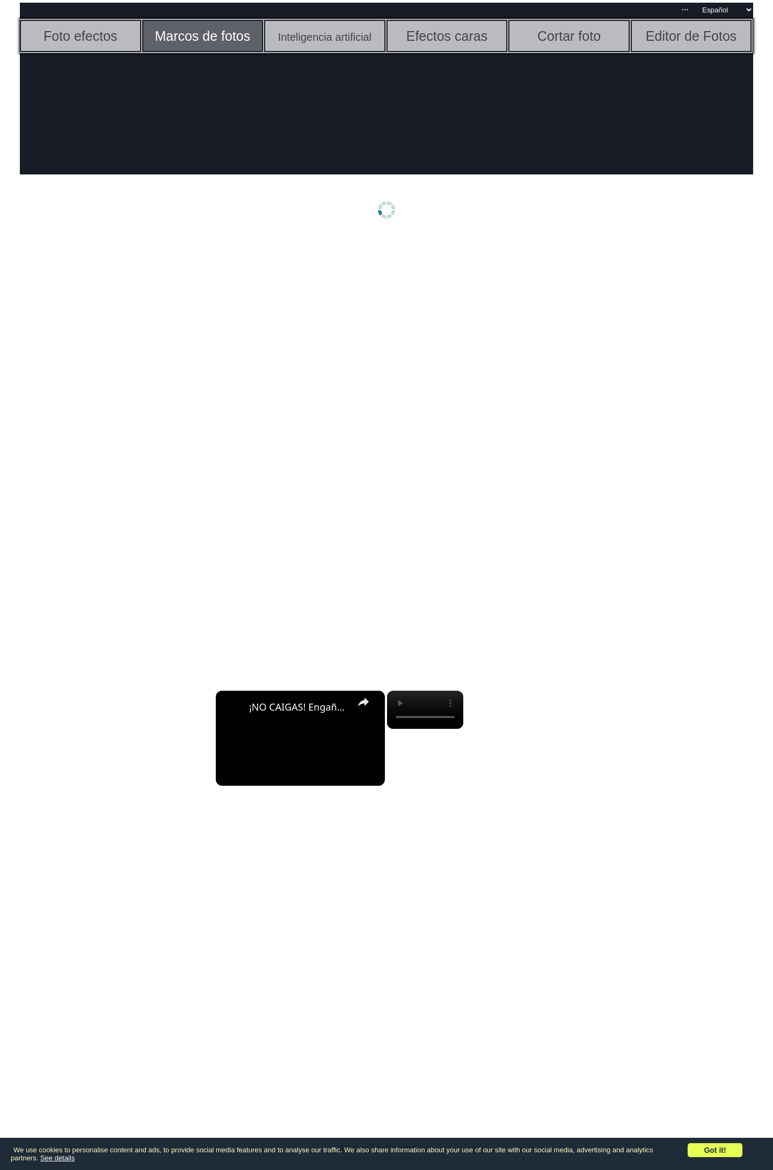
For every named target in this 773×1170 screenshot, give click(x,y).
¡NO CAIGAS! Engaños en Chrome (298, 706)
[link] (233, 708)
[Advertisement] (103, 406)
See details (57, 1158)
